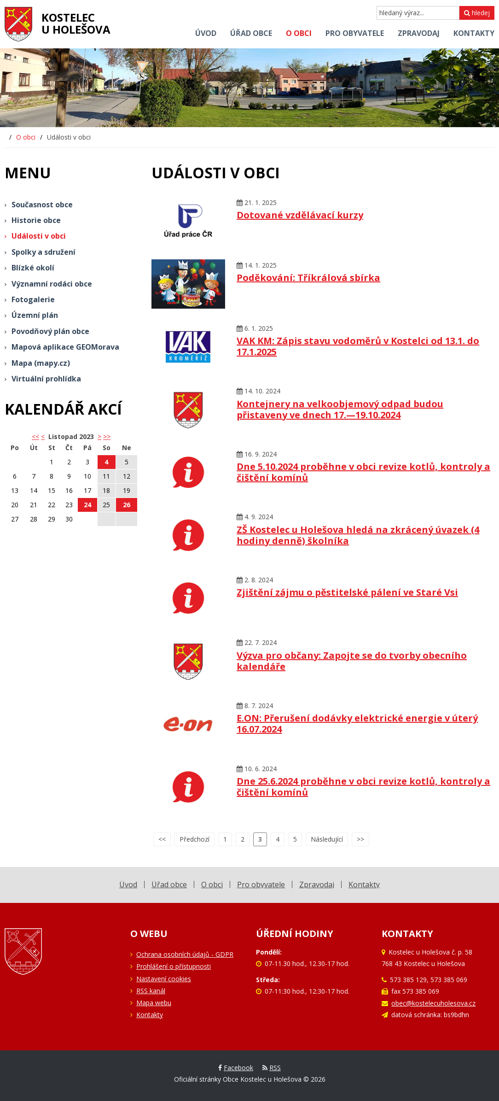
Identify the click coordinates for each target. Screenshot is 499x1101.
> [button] (99, 436)
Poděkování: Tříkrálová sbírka (308, 277)
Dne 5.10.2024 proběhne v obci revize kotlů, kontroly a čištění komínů (363, 472)
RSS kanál (150, 990)
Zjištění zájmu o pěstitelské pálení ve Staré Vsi (347, 592)
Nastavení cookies (163, 978)
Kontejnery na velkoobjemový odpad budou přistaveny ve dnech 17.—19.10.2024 (340, 409)
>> (106, 436)
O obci (25, 137)
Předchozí (194, 839)
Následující (327, 839)
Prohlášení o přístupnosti (173, 966)
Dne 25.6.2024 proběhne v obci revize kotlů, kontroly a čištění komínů (363, 786)
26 (126, 504)
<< (162, 839)
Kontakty (149, 1014)
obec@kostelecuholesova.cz (433, 1003)
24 (87, 504)
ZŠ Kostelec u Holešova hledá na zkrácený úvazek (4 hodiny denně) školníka (358, 535)
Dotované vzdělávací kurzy (300, 215)
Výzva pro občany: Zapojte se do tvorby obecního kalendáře (352, 661)
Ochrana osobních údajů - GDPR (184, 954)
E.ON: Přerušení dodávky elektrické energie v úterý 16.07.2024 (357, 723)
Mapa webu (153, 1002)
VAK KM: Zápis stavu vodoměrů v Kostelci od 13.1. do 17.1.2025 (358, 346)
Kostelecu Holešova (75, 23)
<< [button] (35, 436)
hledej (477, 12)
